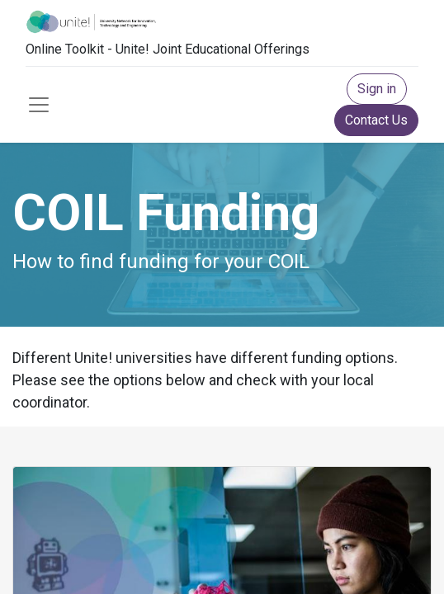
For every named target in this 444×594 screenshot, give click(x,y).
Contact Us (376, 120)
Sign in (376, 89)
